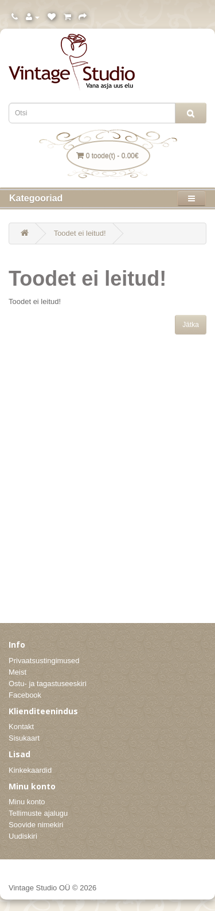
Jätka (190, 325)
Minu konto (27, 801)
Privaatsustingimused (44, 660)
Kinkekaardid (30, 770)
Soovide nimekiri (36, 824)
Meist (17, 672)
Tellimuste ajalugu (38, 813)
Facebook (25, 695)
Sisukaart (24, 738)
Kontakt (21, 726)
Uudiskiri (23, 836)
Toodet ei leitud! (80, 233)
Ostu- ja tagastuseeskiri (48, 683)
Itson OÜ (193, 886)
